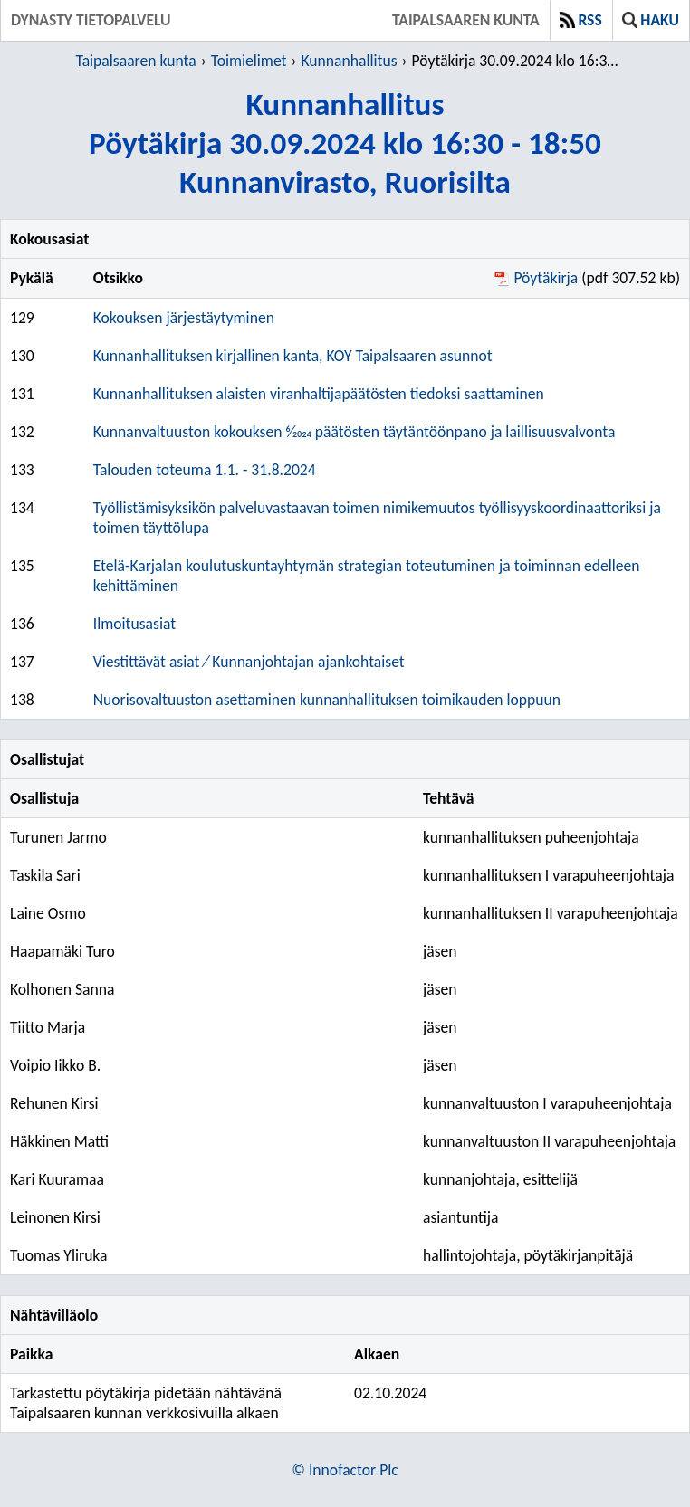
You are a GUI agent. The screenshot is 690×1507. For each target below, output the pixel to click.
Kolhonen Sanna (62, 989)
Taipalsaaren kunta (466, 20)
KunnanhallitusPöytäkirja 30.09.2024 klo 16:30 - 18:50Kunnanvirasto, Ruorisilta (345, 142)
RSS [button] (581, 20)
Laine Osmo (48, 913)
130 (22, 356)
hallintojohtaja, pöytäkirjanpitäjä (528, 1255)
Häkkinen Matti (59, 1141)
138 (22, 700)
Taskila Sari (45, 875)
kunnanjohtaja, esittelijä (500, 1179)
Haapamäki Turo (62, 951)
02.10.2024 (390, 1393)
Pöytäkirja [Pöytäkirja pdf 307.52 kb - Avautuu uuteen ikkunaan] (545, 278)
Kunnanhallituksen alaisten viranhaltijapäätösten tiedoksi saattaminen (318, 394)
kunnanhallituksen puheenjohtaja (531, 837)
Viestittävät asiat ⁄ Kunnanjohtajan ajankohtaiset (249, 662)
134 (22, 508)
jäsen (440, 951)
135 (22, 566)
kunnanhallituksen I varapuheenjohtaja (548, 875)
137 (22, 662)
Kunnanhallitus (349, 61)
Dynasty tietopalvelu (90, 20)
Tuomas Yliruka (59, 1255)
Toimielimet (249, 61)
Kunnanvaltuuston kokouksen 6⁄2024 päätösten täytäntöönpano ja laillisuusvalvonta (354, 432)
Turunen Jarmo (58, 837)
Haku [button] (650, 20)
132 (22, 432)
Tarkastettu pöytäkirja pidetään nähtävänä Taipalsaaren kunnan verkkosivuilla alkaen (146, 1403)
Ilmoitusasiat (134, 624)
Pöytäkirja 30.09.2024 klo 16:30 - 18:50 (518, 61)
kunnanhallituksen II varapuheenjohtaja (550, 913)
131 (22, 394)
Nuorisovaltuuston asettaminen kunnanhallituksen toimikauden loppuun (327, 700)
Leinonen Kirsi (55, 1217)
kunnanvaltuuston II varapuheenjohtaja (549, 1141)
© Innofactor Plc (345, 1470)
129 (22, 318)
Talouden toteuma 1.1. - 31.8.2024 (204, 470)
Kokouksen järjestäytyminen (183, 318)
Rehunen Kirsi (54, 1103)
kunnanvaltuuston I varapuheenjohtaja (547, 1103)
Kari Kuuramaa (57, 1179)
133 (22, 470)
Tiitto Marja (47, 1027)
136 (22, 624)
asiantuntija (461, 1217)
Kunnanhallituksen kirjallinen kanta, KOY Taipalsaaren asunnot (293, 356)
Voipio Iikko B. (55, 1065)
